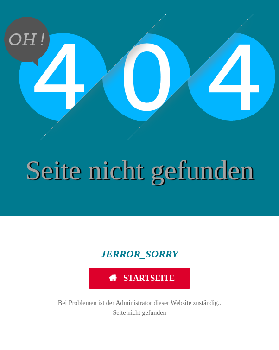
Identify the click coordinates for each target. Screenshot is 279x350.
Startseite (148, 278)
